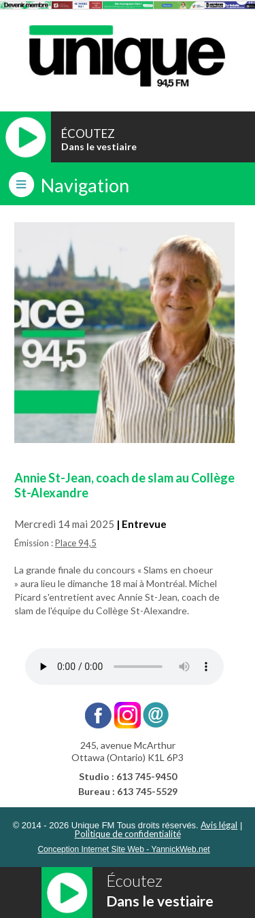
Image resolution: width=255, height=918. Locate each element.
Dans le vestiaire (99, 146)
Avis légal (219, 824)
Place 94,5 (76, 542)
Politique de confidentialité (128, 833)
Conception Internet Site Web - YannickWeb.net (123, 849)
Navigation (85, 185)
